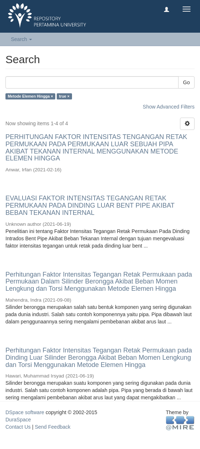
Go (186, 82)
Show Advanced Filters (169, 107)
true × (64, 96)
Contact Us (18, 427)
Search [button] (21, 39)
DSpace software (24, 412)
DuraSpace (18, 420)
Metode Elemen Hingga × (30, 96)
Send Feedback (53, 427)
